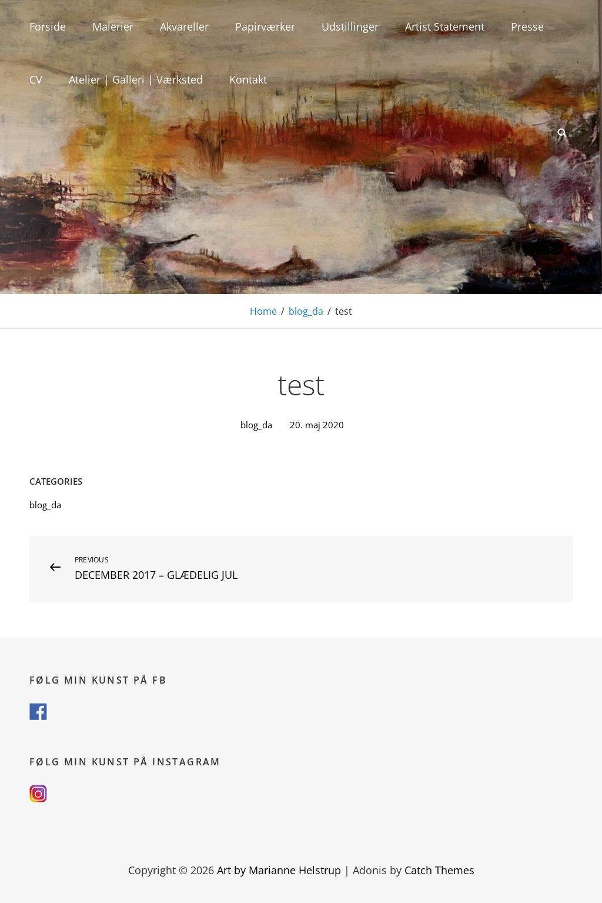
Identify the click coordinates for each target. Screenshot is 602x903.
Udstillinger (350, 26)
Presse (527, 26)
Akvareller (184, 26)
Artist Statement (444, 26)
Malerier (112, 26)
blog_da (306, 311)
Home (263, 311)
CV (35, 79)
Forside (47, 26)
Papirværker (265, 26)
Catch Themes (439, 870)
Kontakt (248, 79)
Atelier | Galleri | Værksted (136, 79)
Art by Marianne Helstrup (279, 870)
